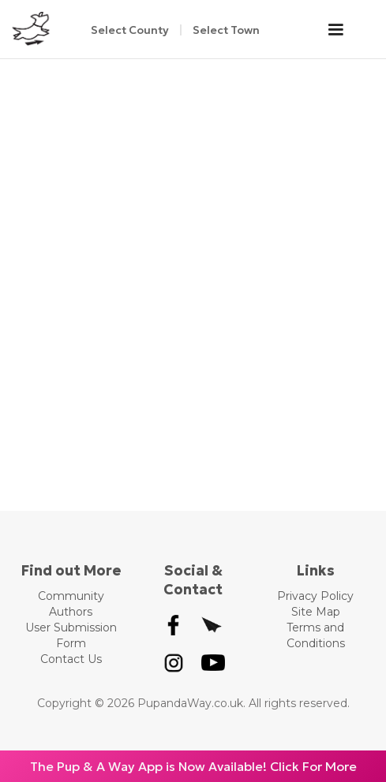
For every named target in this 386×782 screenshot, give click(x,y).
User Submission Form (71, 635)
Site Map (315, 612)
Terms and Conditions (316, 635)
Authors (70, 612)
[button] (343, 30)
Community (71, 596)
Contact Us (71, 659)
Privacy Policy (315, 596)
